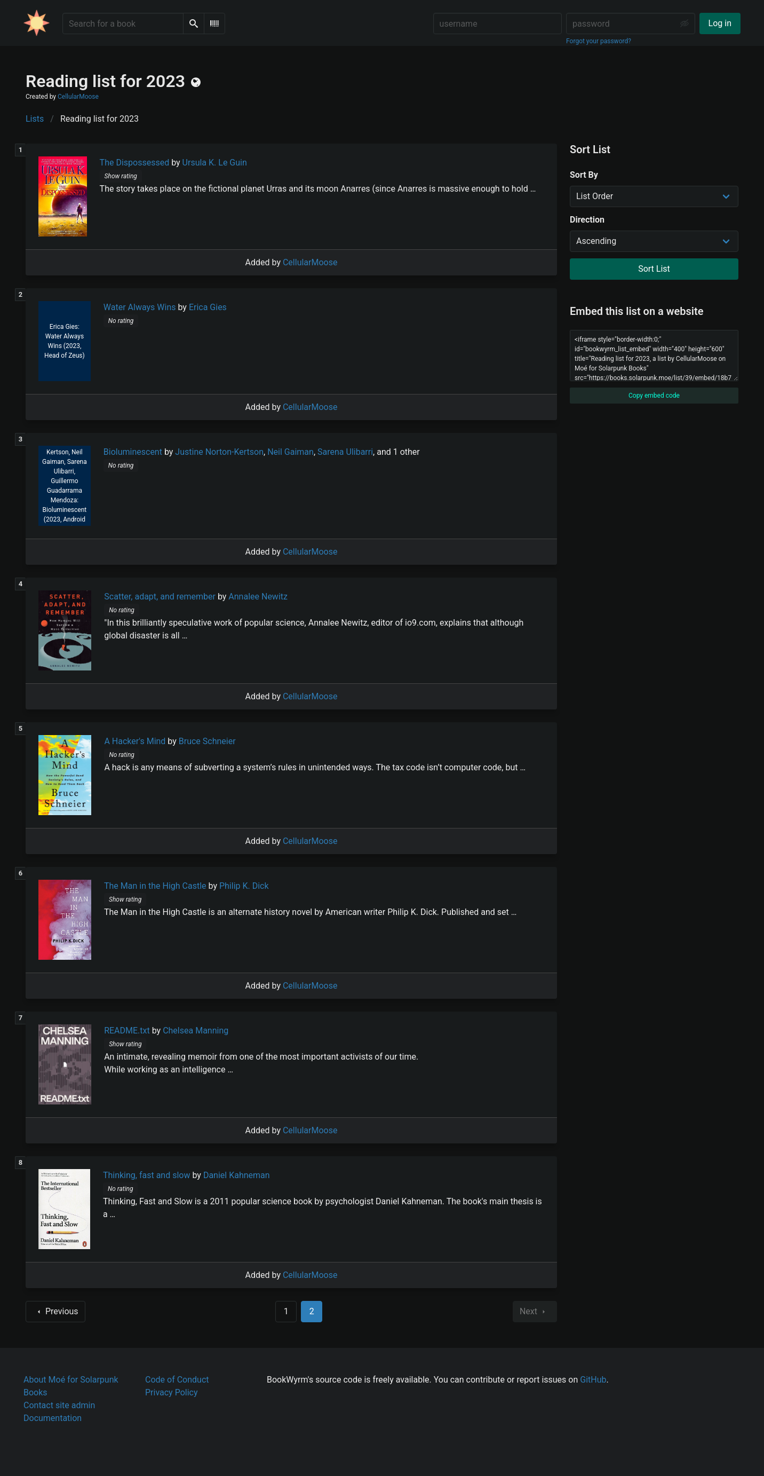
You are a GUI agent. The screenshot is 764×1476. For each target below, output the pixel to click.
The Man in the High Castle (155, 886)
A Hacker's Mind (134, 741)
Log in (720, 23)
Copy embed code (654, 395)
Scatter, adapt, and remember (160, 596)
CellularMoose (78, 96)
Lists (35, 119)
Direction (587, 220)
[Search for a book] (123, 23)
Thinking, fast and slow (146, 1175)
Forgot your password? (598, 41)
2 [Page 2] (311, 1311)
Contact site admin (59, 1405)
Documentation (52, 1418)
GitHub (593, 1380)
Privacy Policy (171, 1392)
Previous (55, 1311)
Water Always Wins (140, 307)
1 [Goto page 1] (286, 1311)
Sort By (584, 175)
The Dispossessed (135, 162)
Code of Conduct (177, 1380)
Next (535, 1311)
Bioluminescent (133, 452)
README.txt (127, 1030)
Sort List (654, 269)
